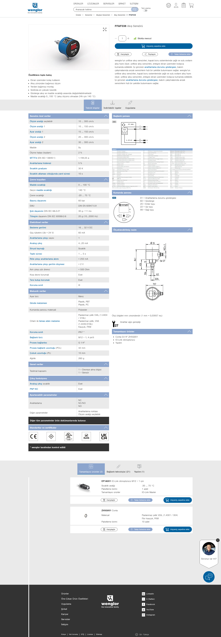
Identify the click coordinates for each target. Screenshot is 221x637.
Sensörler (88, 15)
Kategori (47, 482)
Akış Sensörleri (119, 15)
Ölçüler (47, 540)
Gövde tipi (47, 549)
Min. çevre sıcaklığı (47, 599)
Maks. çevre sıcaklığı (47, 591)
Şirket (122, 3)
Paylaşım (150, 54)
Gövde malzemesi (47, 565)
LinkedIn (148, 634)
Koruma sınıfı (47, 582)
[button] (168, 6)
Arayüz (47, 557)
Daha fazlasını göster (43, 532)
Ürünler (78, 3)
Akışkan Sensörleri (103, 15)
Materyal (47, 574)
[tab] (68, 116)
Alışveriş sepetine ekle (153, 46)
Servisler (108, 3)
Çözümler (93, 3)
